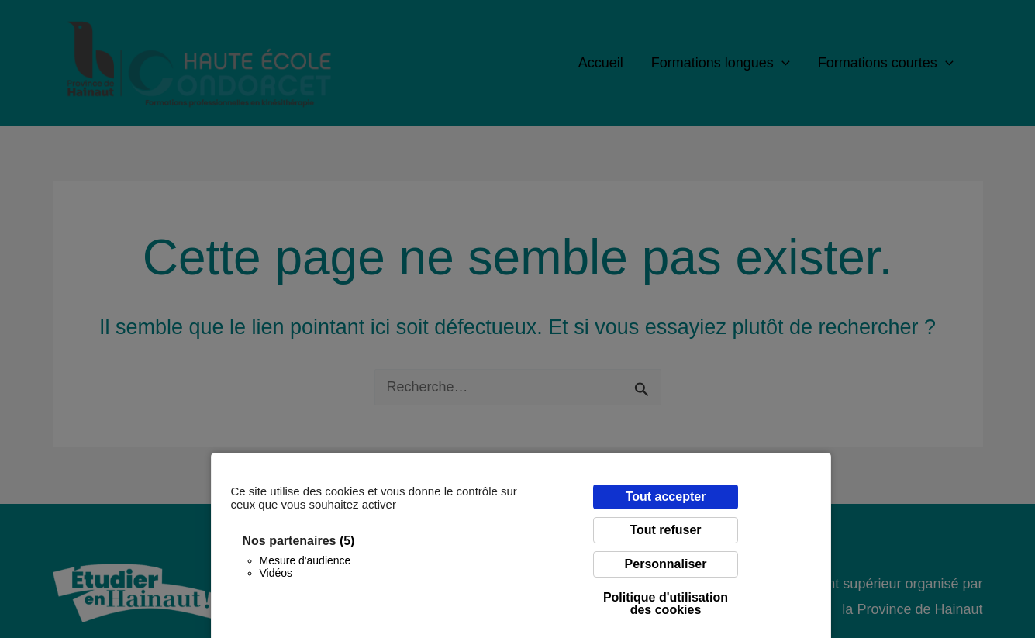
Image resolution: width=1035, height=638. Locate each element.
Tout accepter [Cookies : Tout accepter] (666, 496)
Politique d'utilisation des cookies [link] (665, 603)
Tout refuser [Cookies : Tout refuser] (665, 529)
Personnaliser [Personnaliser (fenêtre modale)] (666, 564)
